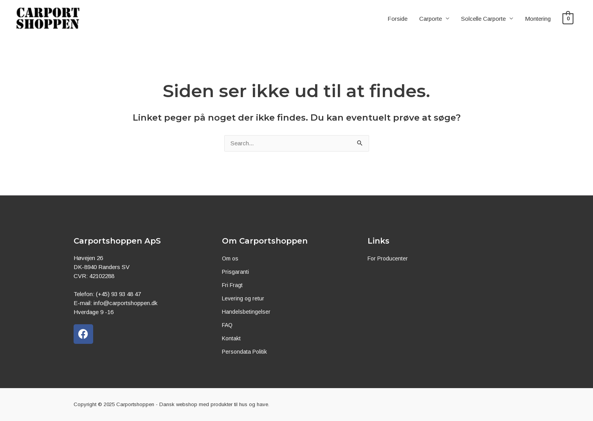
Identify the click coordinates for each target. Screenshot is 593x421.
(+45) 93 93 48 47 (118, 294)
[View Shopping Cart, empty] (568, 19)
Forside (398, 19)
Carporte (431, 19)
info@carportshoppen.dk (125, 303)
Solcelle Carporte (483, 19)
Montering (538, 19)
